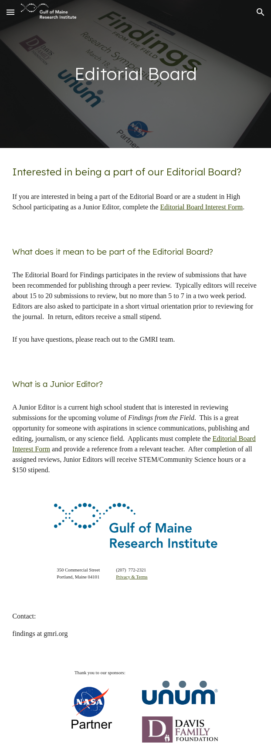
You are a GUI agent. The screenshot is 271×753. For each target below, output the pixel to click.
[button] (10, 12)
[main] (135, 73)
